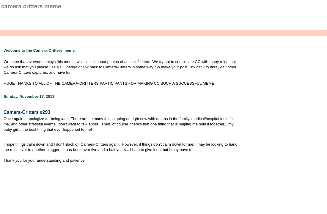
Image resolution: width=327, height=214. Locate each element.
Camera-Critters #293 (27, 112)
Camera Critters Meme (31, 6)
